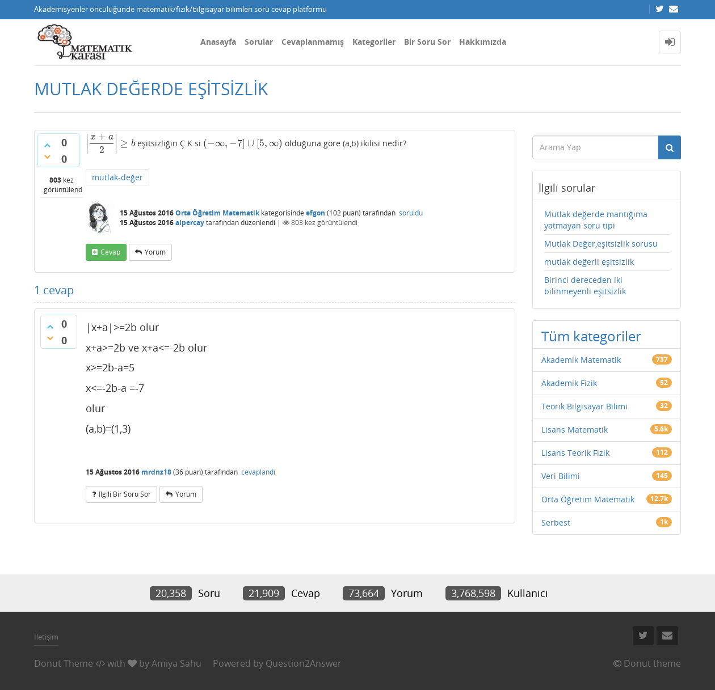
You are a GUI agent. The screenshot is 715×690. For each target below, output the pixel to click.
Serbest (555, 522)
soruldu (411, 213)
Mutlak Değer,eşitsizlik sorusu (601, 243)
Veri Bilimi (560, 476)
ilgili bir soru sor (125, 494)
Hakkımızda (482, 41)
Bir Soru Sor (427, 41)
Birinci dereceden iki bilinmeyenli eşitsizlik (585, 285)
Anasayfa (218, 41)
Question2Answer (304, 663)
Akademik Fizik (569, 383)
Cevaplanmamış (312, 41)
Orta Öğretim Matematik (217, 213)
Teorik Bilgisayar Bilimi (584, 406)
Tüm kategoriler (591, 336)
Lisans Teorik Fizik (575, 452)
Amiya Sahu (176, 663)
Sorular (259, 41)
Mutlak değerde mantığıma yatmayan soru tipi (595, 220)
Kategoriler (374, 41)
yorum (155, 252)
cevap (110, 252)
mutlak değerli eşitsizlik (589, 261)
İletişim (46, 637)
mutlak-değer (117, 177)
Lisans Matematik (574, 429)
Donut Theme (63, 663)
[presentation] (110, 143)
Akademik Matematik (581, 359)
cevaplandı (258, 472)
